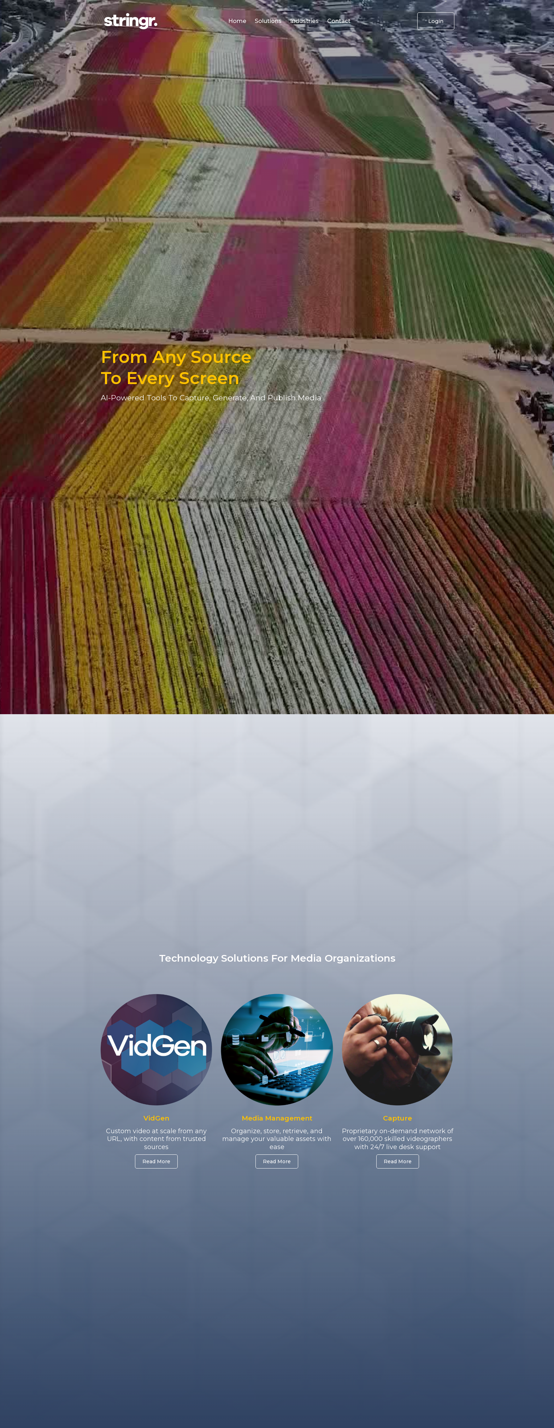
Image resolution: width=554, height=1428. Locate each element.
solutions (268, 21)
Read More (156, 1161)
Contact (338, 21)
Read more (277, 1161)
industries (304, 21)
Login (435, 21)
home (237, 21)
